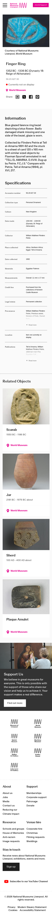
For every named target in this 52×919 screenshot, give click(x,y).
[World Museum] (38, 723)
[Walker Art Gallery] (14, 752)
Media (6, 801)
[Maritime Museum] (38, 738)
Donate (30, 805)
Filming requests (35, 837)
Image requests (11, 841)
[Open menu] (5, 5)
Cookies (12, 910)
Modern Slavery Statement (32, 907)
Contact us (9, 805)
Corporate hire (34, 829)
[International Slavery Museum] (14, 738)
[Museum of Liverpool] (14, 723)
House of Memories (13, 833)
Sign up (11, 866)
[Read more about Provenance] (36, 318)
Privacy (11, 907)
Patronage (32, 801)
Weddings (31, 841)
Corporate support (36, 797)
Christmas (32, 833)
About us (7, 793)
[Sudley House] (38, 752)
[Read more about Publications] (36, 354)
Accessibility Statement (33, 910)
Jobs (5, 797)
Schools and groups (13, 829)
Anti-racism (9, 837)
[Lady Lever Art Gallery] (14, 767)
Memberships (33, 793)
